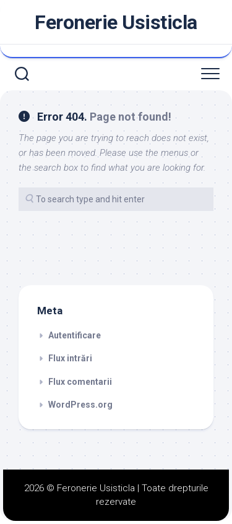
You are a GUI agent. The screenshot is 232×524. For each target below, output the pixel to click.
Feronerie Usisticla (116, 22)
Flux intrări (70, 358)
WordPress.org (80, 405)
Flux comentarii (80, 382)
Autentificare (74, 335)
